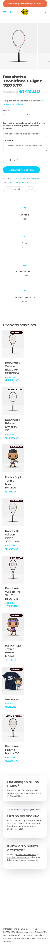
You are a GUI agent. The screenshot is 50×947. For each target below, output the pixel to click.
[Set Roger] (13, 681)
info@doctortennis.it (26, 854)
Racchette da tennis (27, 178)
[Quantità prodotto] (10, 160)
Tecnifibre (14, 182)
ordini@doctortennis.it (18, 857)
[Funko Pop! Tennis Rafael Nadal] (13, 627)
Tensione (8, 140)
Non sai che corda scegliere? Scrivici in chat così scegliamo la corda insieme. (24, 125)
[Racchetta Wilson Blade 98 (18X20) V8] (13, 344)
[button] (4, 12)
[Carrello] (44, 12)
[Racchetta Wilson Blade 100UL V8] (13, 512)
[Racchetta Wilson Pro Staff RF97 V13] (13, 570)
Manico (6, 111)
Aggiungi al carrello (21, 170)
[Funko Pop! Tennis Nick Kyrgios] (13, 458)
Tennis (24, 182)
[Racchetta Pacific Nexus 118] (13, 728)
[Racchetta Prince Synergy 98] (13, 401)
